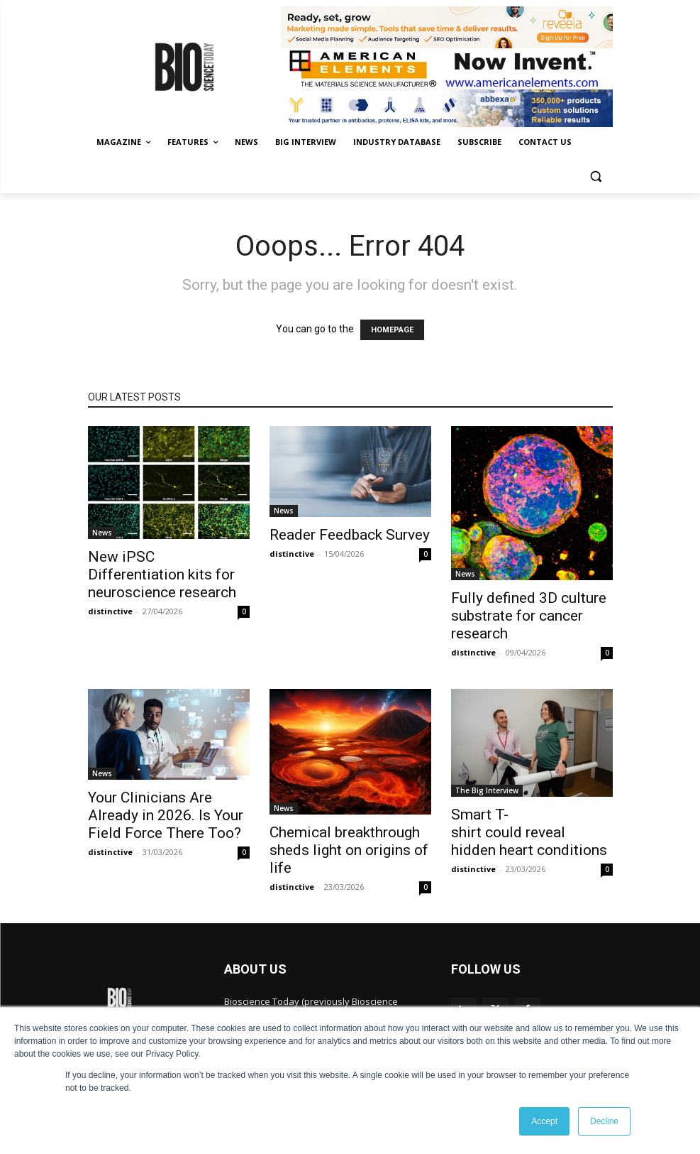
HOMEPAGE (392, 329)
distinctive (110, 611)
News (102, 533)
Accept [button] (544, 1121)
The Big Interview (486, 790)
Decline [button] (604, 1121)
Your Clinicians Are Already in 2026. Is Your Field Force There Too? (165, 815)
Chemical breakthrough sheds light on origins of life (349, 850)
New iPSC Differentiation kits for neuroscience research (162, 574)
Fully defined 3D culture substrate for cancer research (528, 615)
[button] (596, 176)
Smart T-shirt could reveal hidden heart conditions (529, 832)
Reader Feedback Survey (350, 534)
